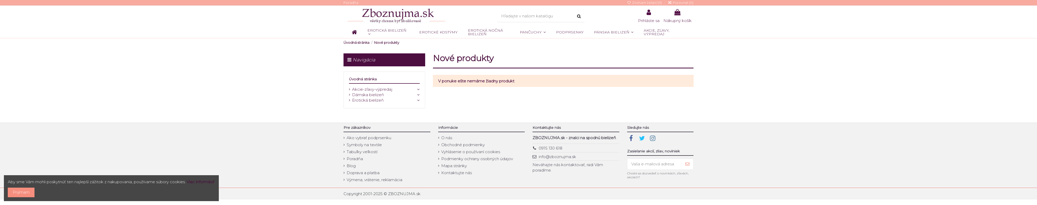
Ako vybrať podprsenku (369, 137)
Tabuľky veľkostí (362, 151)
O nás (446, 137)
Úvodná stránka (363, 79)
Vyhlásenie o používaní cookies (470, 151)
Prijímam (21, 192)
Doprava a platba (363, 172)
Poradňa (351, 3)
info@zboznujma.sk (557, 156)
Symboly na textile (364, 144)
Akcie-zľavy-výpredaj (372, 89)
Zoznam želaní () (645, 3)
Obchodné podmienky (463, 144)
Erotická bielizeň (368, 100)
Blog (351, 165)
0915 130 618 (550, 148)
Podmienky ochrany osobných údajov (477, 158)
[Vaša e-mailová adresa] (654, 164)
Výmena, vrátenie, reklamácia (374, 179)
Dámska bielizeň (368, 94)
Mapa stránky (454, 165)
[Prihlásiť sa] (687, 164)
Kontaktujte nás (456, 172)
